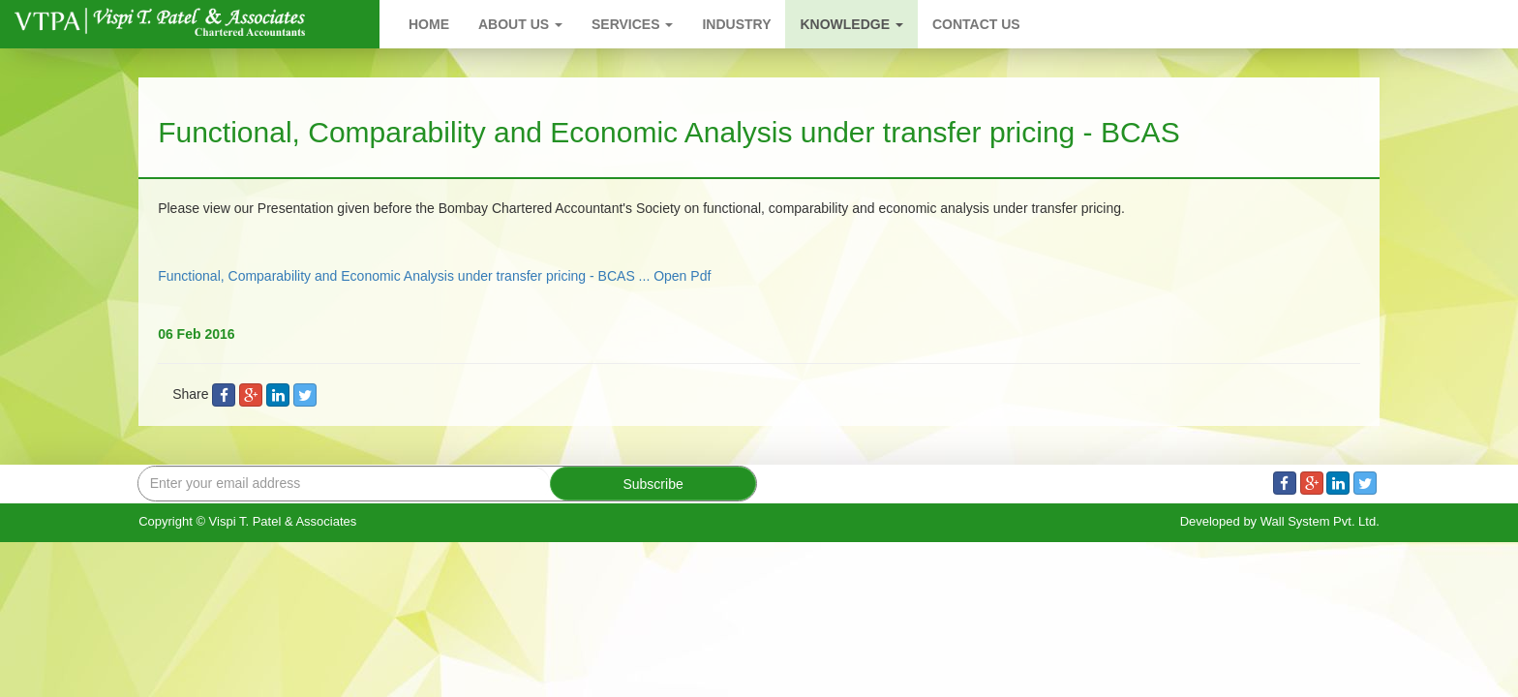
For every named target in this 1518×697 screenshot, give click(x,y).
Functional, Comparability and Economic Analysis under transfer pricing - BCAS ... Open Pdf (434, 276)
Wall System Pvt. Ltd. (1320, 521)
